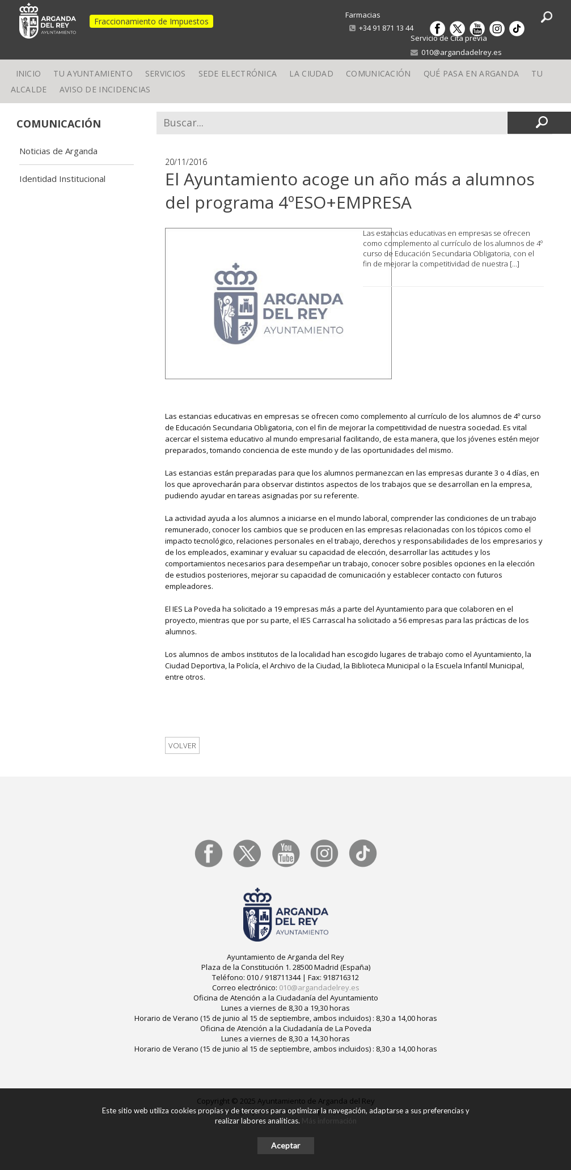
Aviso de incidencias (105, 99)
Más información (329, 1120)
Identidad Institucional (62, 178)
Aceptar (285, 1145)
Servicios (165, 76)
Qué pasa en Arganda (471, 76)
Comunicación (378, 76)
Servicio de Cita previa (449, 38)
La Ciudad (311, 76)
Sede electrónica (237, 76)
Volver (182, 745)
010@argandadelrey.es (456, 52)
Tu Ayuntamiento (93, 76)
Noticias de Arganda (58, 150)
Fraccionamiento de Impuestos (151, 21)
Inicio (28, 76)
